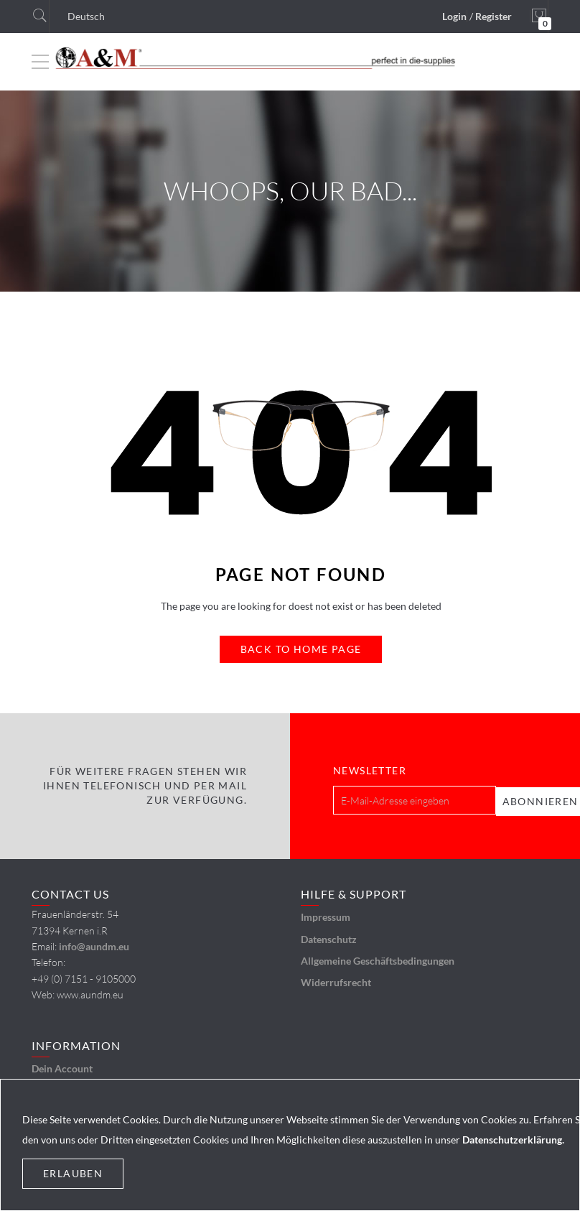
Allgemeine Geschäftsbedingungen (377, 959)
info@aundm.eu (94, 945)
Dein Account (62, 1067)
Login (454, 16)
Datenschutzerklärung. (513, 1139)
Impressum (325, 915)
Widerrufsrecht (336, 981)
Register (493, 16)
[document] (290, 1145)
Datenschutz (329, 937)
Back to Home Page (301, 649)
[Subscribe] (535, 799)
